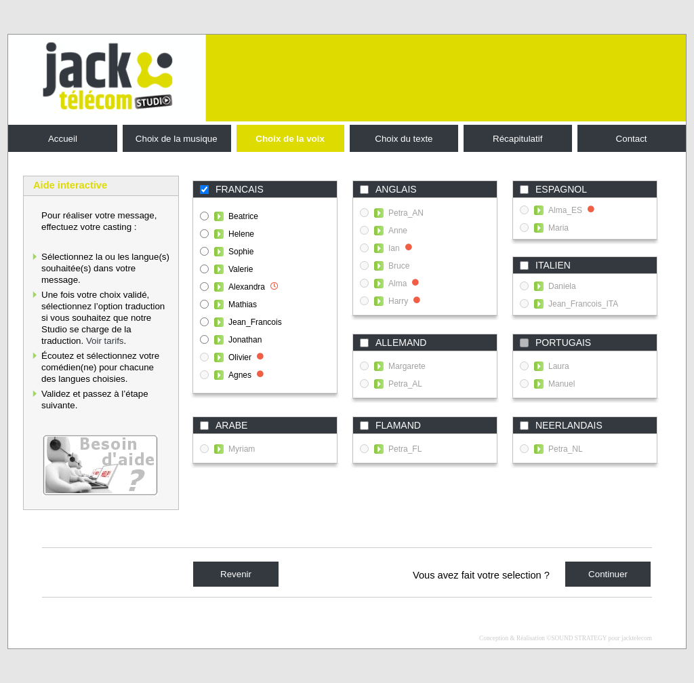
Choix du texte (403, 139)
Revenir (235, 574)
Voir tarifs (105, 341)
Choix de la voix (290, 139)
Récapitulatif (517, 139)
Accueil (62, 139)
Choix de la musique (177, 139)
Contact (631, 139)
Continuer (608, 574)
